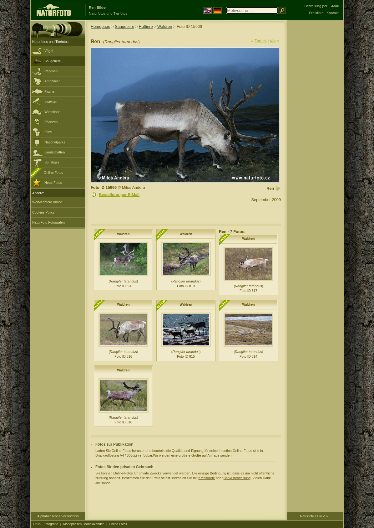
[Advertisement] (315, 121)
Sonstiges (51, 162)
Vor (273, 41)
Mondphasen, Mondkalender (83, 524)
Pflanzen (51, 122)
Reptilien (51, 71)
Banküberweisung (237, 478)
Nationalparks (54, 142)
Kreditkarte (206, 478)
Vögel (48, 51)
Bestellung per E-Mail (119, 194)
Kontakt (332, 13)
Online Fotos (53, 172)
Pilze (48, 132)
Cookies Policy (43, 212)
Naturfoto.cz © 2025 (315, 516)
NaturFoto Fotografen (48, 222)
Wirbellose (52, 112)
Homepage (100, 26)
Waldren (164, 26)
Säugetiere (52, 61)
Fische (49, 91)
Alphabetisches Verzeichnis (57, 516)
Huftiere (146, 26)
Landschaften (54, 152)
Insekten (50, 101)
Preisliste (316, 13)
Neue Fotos (53, 182)
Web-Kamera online (47, 202)
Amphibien (52, 81)
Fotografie (51, 524)
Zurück (261, 41)
